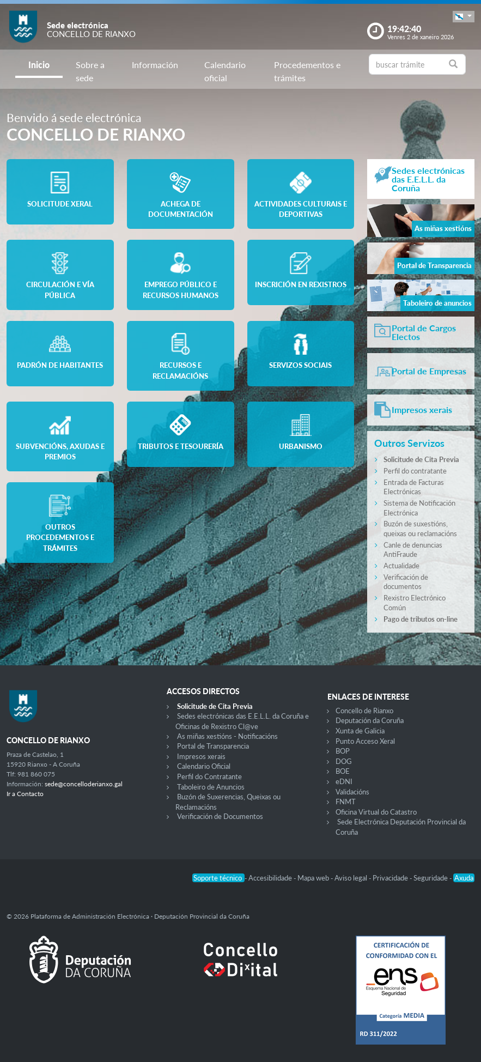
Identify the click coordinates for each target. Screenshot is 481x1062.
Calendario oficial (225, 71)
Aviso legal (351, 877)
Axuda (463, 877)
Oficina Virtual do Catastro (376, 812)
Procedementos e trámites (307, 71)
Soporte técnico (218, 877)
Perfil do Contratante (209, 776)
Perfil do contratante (415, 470)
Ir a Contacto (25, 794)
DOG (344, 761)
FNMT (346, 801)
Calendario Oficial (203, 766)
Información (155, 64)
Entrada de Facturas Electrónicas (413, 487)
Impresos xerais (201, 756)
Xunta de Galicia (360, 730)
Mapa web (314, 877)
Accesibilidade (271, 877)
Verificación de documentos (405, 582)
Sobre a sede (90, 71)
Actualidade (401, 565)
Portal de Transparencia (213, 746)
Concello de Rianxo (364, 710)
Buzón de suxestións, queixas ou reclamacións (420, 528)
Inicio (39, 64)
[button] (463, 16)
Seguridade (431, 877)
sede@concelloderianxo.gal (84, 784)
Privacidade (391, 877)
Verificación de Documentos (220, 816)
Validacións (352, 791)
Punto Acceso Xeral (365, 741)
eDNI (344, 781)
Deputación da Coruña (370, 720)
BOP (343, 751)
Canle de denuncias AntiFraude (412, 550)
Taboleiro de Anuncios (211, 786)
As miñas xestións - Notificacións (227, 736)
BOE (343, 771)
